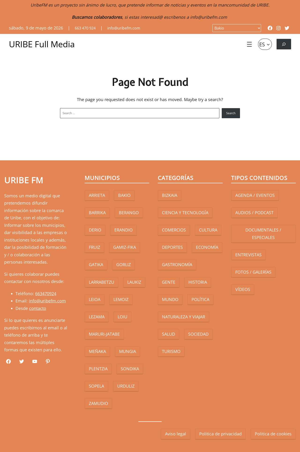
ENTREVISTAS (248, 254)
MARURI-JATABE (104, 334)
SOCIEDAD (198, 334)
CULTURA (208, 230)
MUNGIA (127, 351)
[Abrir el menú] (249, 44)
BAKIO (124, 195)
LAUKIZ (134, 282)
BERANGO (129, 212)
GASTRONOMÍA (177, 264)
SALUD (168, 334)
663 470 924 (85, 28)
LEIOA (94, 299)
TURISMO (171, 351)
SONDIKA (130, 368)
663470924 (45, 293)
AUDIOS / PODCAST (254, 212)
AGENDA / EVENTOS (255, 195)
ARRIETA (97, 195)
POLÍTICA (200, 299)
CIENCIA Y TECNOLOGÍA (185, 212)
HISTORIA (197, 282)
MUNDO (170, 299)
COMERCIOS (174, 230)
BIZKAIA (169, 195)
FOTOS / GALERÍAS (253, 272)
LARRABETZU (101, 282)
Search (231, 113)
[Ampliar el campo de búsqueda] (284, 44)
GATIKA (96, 264)
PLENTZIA (98, 368)
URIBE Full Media (42, 44)
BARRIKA (97, 212)
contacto (37, 308)
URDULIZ (126, 386)
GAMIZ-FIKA (124, 247)
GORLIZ (123, 264)
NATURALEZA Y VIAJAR (183, 317)
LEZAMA (97, 317)
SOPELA (96, 386)
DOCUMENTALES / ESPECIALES (263, 233)
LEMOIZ (120, 299)
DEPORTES (172, 247)
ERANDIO (123, 230)
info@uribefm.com (208, 17)
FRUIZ (94, 247)
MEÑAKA (97, 351)
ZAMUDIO (98, 403)
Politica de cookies (273, 434)
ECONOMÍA (207, 247)
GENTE (168, 282)
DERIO (95, 230)
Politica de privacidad (220, 434)
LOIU (122, 317)
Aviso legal (175, 434)
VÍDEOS (242, 289)
